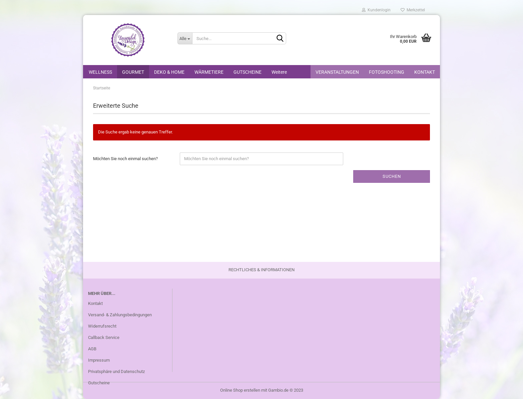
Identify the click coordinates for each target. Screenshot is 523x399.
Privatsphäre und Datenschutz (116, 371)
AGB (92, 348)
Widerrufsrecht (102, 326)
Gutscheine (99, 382)
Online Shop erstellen (240, 390)
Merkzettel (413, 10)
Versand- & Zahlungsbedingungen (120, 314)
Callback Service (103, 337)
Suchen (392, 176)
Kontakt (95, 303)
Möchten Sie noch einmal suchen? (125, 158)
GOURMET (133, 72)
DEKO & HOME (169, 72)
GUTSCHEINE (247, 72)
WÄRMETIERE (208, 72)
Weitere (279, 72)
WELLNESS (100, 72)
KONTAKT (424, 72)
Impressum (99, 360)
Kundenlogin (376, 10)
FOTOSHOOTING (386, 72)
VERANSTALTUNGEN (337, 72)
